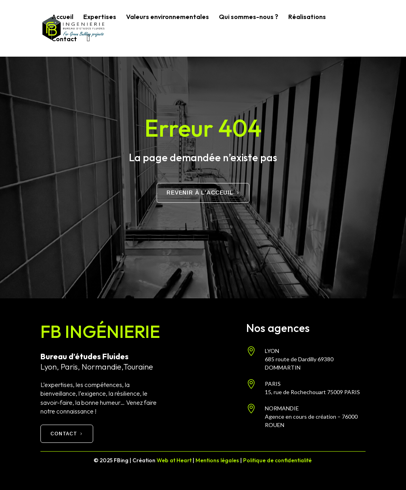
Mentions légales (217, 460)
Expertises (99, 17)
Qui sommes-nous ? (248, 17)
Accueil (62, 17)
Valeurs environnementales (167, 17)
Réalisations (307, 17)
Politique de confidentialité (278, 460)
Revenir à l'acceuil (200, 192)
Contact (64, 39)
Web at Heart (174, 460)
